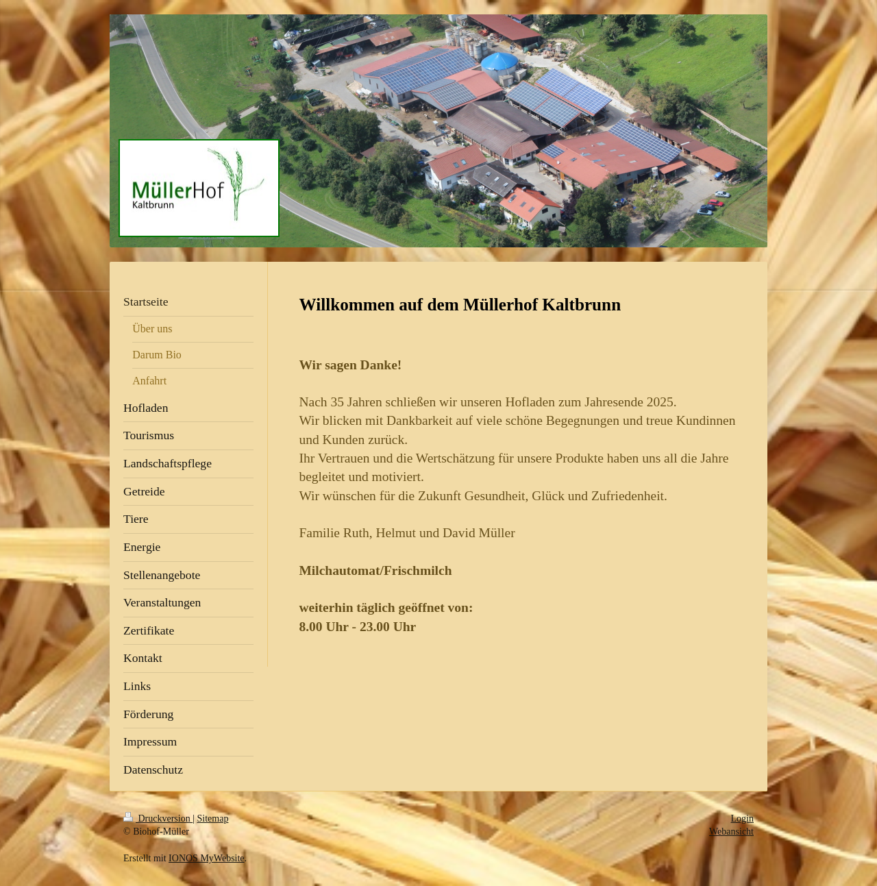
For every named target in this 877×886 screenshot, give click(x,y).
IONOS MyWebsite (206, 858)
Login (742, 818)
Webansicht (731, 831)
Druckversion (158, 818)
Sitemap (213, 818)
